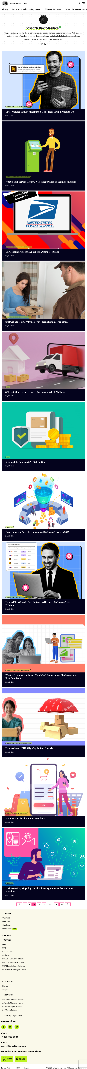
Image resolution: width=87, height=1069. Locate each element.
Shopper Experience (20, 813)
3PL (8, 387)
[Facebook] (3, 1027)
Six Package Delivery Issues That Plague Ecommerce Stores (37, 321)
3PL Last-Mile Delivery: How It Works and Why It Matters (34, 392)
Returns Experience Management (18, 177)
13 (62, 904)
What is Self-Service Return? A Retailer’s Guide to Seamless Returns (40, 181)
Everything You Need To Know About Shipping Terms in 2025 (37, 532)
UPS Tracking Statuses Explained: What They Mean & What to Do (39, 111)
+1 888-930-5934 (9, 1037)
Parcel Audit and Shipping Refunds (19, 107)
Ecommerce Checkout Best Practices (25, 818)
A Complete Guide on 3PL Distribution (25, 462)
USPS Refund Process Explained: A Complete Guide (32, 251)
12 (56, 904)
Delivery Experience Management (18, 317)
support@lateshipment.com (13, 1046)
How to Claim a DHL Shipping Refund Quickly (29, 748)
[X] (10, 1027)
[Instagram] (42, 44)
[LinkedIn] (45, 44)
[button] (79, 3)
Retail (9, 813)
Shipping (10, 527)
